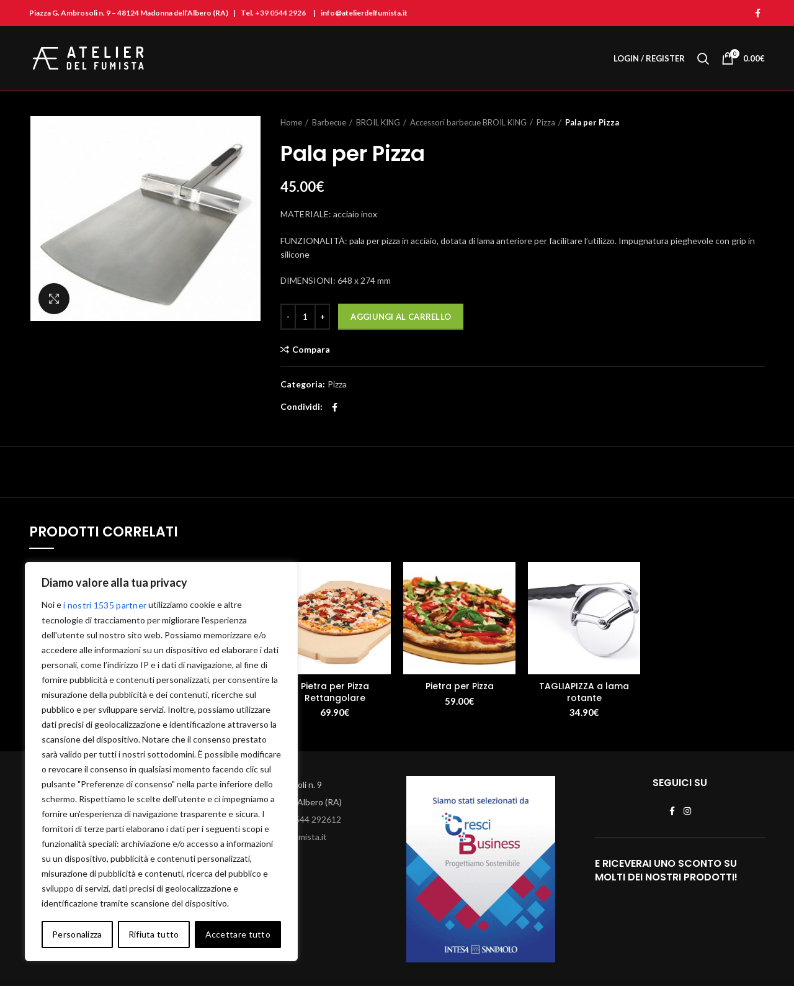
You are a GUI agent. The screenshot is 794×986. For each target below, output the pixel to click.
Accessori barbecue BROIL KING (468, 122)
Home (291, 122)
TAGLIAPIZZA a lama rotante (584, 692)
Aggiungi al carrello (400, 317)
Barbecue (329, 122)
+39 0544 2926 (280, 12)
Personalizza (77, 934)
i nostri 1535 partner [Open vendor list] (104, 605)
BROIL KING (378, 122)
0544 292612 (315, 819)
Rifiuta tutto (153, 934)
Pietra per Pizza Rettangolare (335, 692)
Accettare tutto (238, 934)
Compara (311, 349)
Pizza (546, 122)
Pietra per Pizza (460, 686)
